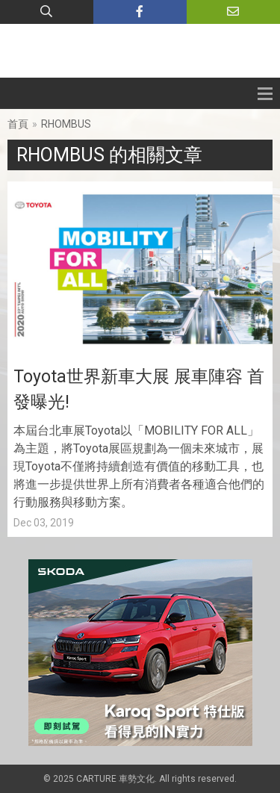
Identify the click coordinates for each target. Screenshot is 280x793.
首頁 (17, 124)
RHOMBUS (66, 124)
